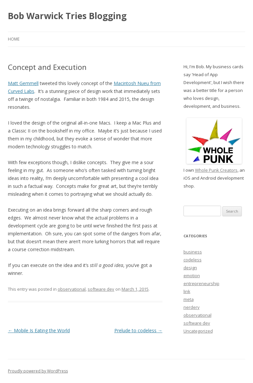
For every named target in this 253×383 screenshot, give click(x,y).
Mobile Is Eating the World (39, 330)
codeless (192, 260)
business (192, 252)
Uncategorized (198, 331)
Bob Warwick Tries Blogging (67, 16)
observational (72, 289)
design (190, 268)
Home (13, 39)
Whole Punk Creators (216, 170)
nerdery (191, 307)
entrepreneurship (201, 283)
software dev (101, 289)
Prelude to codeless (138, 330)
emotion (191, 276)
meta (188, 299)
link (186, 291)
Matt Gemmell (23, 83)
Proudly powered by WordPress (38, 371)
